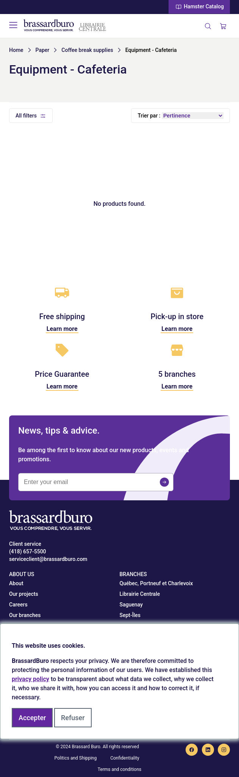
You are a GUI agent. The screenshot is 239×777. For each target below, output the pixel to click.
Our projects (23, 594)
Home (16, 50)
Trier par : (148, 116)
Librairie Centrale (140, 594)
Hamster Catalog (199, 7)
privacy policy (30, 679)
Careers (18, 605)
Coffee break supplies (87, 50)
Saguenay (131, 605)
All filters (26, 116)
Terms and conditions (120, 769)
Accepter (32, 718)
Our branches (25, 615)
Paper (43, 50)
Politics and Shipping (75, 758)
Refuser (73, 718)
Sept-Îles (130, 615)
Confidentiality (124, 758)
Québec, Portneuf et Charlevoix (156, 583)
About (16, 583)
